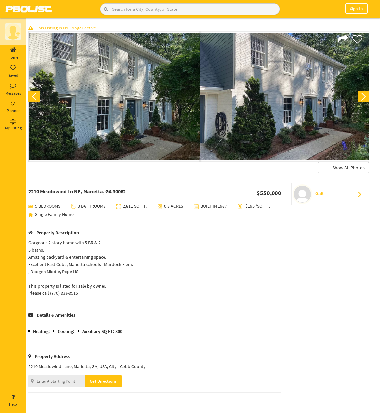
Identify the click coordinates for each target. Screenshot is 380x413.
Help (13, 400)
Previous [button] (36, 97)
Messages (13, 89)
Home (13, 53)
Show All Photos (343, 168)
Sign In (356, 8)
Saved (13, 71)
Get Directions (105, 381)
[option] (115, 96)
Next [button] (363, 97)
